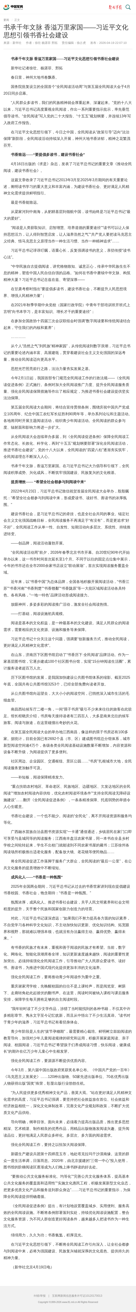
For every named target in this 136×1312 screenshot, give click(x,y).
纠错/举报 (40, 1295)
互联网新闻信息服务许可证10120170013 (77, 1295)
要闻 (6, 20)
